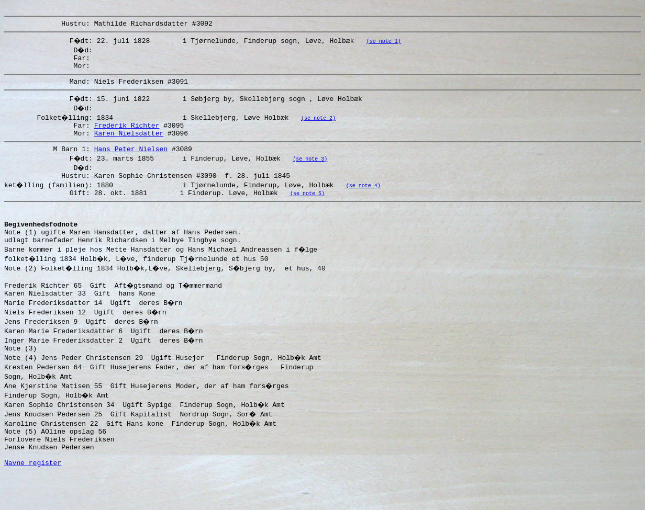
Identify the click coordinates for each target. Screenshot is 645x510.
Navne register (32, 498)
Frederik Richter (127, 134)
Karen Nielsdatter (129, 144)
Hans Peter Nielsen (131, 161)
